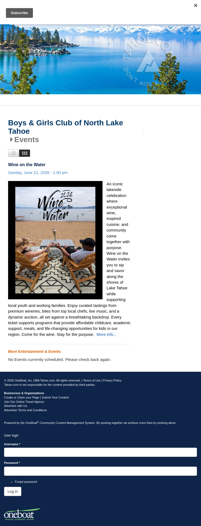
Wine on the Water (27, 164)
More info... (107, 334)
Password (12, 462)
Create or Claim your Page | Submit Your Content (36, 397)
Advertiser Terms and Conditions (25, 410)
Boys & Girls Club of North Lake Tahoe (65, 127)
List (13, 153)
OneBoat (32, 422)
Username (12, 444)
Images (24, 153)
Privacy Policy (112, 380)
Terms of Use (92, 380)
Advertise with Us (15, 405)
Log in (13, 491)
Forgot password (26, 481)
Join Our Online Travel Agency (24, 401)
